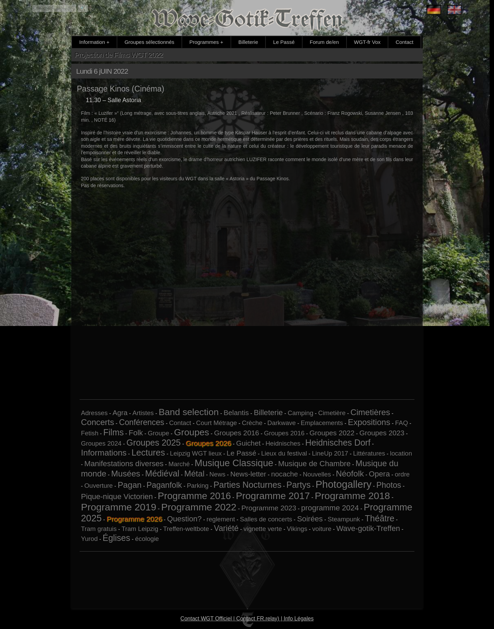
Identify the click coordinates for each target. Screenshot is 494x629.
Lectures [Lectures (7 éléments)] (148, 452)
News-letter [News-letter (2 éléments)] (248, 474)
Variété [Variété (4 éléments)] (226, 528)
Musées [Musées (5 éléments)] (125, 473)
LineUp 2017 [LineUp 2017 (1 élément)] (330, 453)
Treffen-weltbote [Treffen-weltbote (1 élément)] (186, 528)
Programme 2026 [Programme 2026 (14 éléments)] (134, 519)
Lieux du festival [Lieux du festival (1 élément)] (284, 453)
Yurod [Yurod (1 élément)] (89, 538)
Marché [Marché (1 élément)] (179, 464)
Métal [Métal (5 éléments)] (194, 473)
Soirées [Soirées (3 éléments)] (310, 519)
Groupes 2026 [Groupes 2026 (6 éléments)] (208, 443)
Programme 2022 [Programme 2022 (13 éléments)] (198, 506)
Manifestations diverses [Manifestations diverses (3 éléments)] (124, 463)
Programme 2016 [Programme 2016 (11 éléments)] (194, 496)
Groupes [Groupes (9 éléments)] (191, 432)
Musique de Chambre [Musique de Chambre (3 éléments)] (314, 463)
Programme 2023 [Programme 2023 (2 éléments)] (268, 508)
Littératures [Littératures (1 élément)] (369, 453)
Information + (94, 42)
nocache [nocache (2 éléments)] (284, 474)
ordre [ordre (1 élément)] (402, 474)
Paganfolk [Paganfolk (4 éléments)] (164, 485)
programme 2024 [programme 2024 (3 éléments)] (330, 508)
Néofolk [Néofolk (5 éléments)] (350, 473)
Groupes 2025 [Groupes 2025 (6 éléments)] (153, 442)
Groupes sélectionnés (149, 42)
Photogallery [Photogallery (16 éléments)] (344, 484)
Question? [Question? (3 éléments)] (184, 519)
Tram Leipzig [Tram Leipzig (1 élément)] (139, 528)
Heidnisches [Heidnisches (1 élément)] (283, 443)
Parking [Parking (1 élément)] (198, 485)
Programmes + (206, 42)
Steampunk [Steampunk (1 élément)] (344, 519)
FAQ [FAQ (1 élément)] (401, 422)
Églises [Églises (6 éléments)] (116, 538)
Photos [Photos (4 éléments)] (388, 485)
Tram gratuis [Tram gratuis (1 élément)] (99, 528)
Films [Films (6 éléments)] (113, 432)
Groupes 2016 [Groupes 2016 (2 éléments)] (236, 433)
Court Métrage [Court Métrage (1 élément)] (216, 422)
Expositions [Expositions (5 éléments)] (369, 422)
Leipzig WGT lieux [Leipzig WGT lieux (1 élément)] (196, 453)
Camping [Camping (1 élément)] (301, 412)
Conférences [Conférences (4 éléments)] (141, 422)
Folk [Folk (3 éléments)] (136, 432)
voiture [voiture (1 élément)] (321, 528)
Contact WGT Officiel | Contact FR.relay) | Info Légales (247, 618)
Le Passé (284, 42)
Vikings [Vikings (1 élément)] (297, 528)
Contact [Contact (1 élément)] (180, 422)
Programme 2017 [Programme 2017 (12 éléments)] (273, 496)
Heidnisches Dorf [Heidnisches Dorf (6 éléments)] (337, 442)
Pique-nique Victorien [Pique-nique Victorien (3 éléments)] (117, 496)
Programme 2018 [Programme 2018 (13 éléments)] (352, 495)
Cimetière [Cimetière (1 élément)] (331, 412)
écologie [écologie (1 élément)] (147, 538)
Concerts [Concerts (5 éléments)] (97, 422)
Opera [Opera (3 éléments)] (379, 474)
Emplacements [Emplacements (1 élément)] (322, 422)
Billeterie (248, 42)
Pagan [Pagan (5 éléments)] (130, 484)
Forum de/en (324, 42)
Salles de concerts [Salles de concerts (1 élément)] (266, 519)
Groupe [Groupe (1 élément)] (158, 433)
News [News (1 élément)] (217, 474)
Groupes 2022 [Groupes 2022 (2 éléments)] (331, 433)
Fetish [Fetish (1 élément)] (89, 433)
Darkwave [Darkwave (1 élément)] (281, 422)
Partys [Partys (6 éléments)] (298, 484)
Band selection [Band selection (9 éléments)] (188, 412)
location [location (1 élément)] (401, 453)
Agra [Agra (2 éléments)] (120, 412)
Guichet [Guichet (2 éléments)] (248, 443)
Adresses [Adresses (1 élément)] (94, 412)
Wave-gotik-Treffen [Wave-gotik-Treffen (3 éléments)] (368, 528)
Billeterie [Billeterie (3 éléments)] (268, 412)
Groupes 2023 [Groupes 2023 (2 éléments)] (381, 433)
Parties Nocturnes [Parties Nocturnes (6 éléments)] (247, 484)
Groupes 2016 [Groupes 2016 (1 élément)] (284, 433)
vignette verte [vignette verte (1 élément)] (263, 528)
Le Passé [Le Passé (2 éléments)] (241, 453)
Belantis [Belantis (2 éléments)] (236, 412)
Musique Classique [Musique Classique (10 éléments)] (234, 463)
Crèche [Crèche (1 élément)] (252, 422)
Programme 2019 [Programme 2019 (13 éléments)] (118, 506)
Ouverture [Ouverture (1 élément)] (98, 485)
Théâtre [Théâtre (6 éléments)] (380, 518)
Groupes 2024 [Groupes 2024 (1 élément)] (101, 443)
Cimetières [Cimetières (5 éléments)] (370, 412)
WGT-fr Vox (367, 42)
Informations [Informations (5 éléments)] (104, 452)
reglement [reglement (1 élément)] (221, 519)
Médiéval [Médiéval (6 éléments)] (162, 473)
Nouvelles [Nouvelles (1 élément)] (317, 474)
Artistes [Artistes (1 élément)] (143, 412)
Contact (404, 42)
